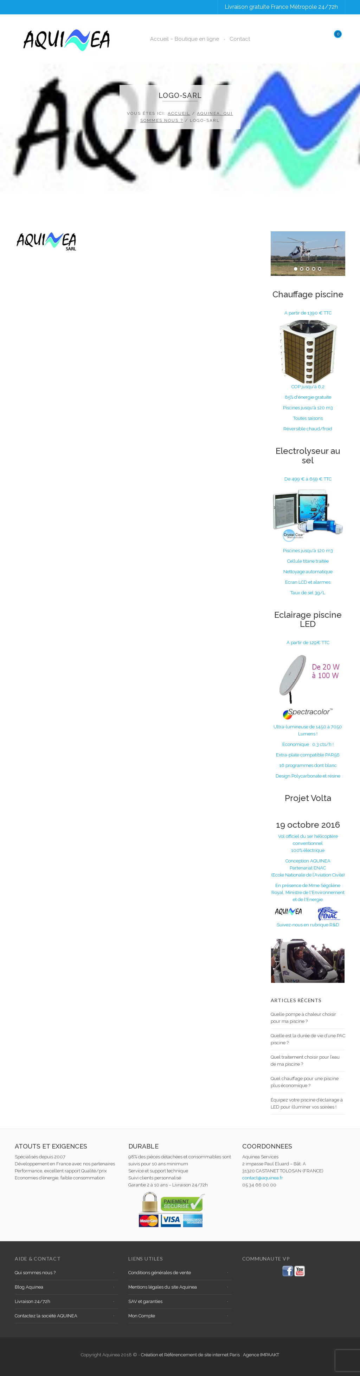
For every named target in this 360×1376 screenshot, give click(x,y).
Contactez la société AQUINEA (46, 1315)
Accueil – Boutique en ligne (184, 39)
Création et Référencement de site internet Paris (191, 1354)
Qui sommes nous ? (35, 1272)
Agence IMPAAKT (261, 1354)
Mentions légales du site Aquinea (162, 1287)
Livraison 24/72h (32, 1301)
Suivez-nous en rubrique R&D (308, 924)
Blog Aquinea (29, 1287)
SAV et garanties (145, 1301)
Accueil (179, 113)
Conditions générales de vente (159, 1272)
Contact (240, 39)
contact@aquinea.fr (262, 1177)
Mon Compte (141, 1315)
